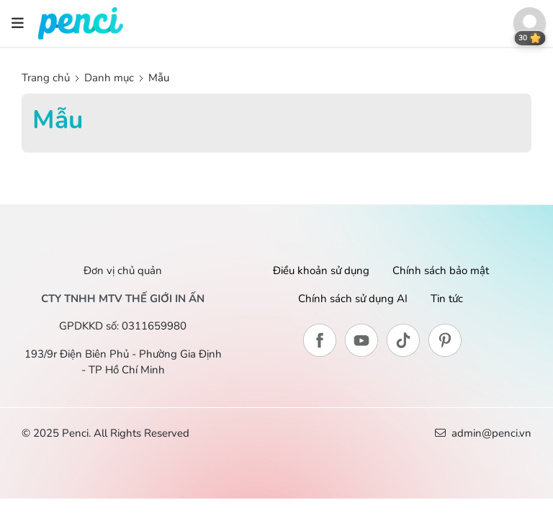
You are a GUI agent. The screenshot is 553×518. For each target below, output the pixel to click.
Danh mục (109, 78)
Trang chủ (47, 78)
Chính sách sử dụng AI (353, 298)
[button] (529, 23)
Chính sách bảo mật (440, 270)
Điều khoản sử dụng (321, 270)
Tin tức (447, 298)
